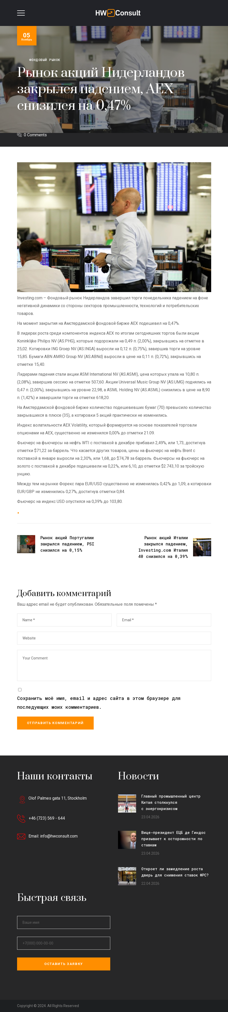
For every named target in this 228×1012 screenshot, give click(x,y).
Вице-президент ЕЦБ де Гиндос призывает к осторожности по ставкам (173, 838)
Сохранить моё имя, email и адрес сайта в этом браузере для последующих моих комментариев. (98, 702)
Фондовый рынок (44, 59)
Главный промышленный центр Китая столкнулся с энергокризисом (171, 802)
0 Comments (35, 134)
